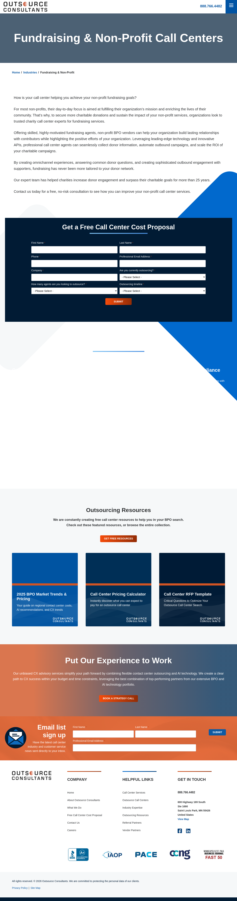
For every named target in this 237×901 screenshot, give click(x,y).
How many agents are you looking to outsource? (63, 284)
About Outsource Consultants (83, 803)
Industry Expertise (133, 811)
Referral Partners (132, 826)
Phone (40, 257)
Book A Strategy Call (118, 701)
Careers (71, 833)
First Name (43, 243)
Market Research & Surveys (113, 449)
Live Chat (101, 455)
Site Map (35, 891)
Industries (30, 72)
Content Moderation (108, 442)
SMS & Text (103, 461)
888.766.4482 (211, 6)
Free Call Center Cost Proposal (84, 818)
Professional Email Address (140, 257)
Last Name (131, 243)
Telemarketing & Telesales (111, 436)
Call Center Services (134, 796)
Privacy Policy (20, 891)
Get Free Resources (118, 539)
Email (99, 468)
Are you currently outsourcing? (142, 270)
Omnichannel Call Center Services (116, 412)
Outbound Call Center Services (114, 406)
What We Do (74, 811)
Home (16, 72)
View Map (183, 822)
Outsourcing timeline (136, 284)
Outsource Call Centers (136, 803)
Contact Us (73, 826)
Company (42, 270)
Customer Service (106, 430)
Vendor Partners (132, 833)
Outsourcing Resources (136, 818)
